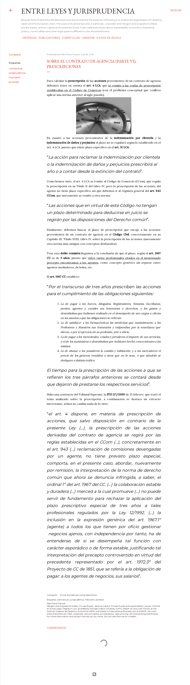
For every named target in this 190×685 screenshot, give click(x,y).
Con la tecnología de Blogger (94, 674)
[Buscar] (176, 10)
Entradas (28, 37)
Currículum (70, 37)
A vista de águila (107, 37)
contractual (15, 68)
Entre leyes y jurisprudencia (78, 11)
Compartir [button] (15, 54)
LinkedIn (86, 37)
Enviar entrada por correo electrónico (78, 595)
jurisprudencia (17, 73)
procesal (14, 82)
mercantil (14, 77)
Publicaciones (48, 37)
